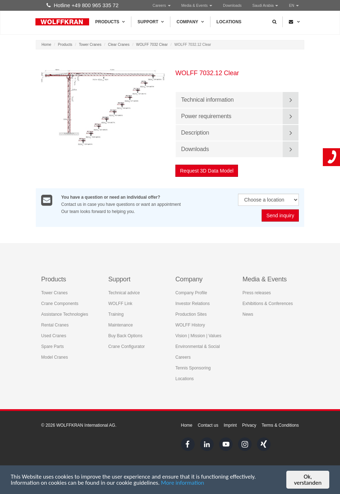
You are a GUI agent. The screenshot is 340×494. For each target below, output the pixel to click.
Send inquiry (280, 215)
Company (190, 21)
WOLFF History (190, 324)
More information (186, 484)
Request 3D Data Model (206, 171)
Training (116, 313)
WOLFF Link (120, 303)
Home (46, 45)
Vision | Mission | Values (198, 335)
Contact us (208, 425)
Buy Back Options (125, 335)
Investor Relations (192, 303)
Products (110, 21)
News (248, 313)
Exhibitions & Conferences (268, 303)
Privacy (249, 425)
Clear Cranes (119, 45)
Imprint (230, 425)
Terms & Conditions (280, 425)
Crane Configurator (126, 346)
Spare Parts (52, 346)
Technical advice (124, 292)
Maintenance (120, 324)
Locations (229, 21)
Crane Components (59, 303)
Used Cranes (53, 335)
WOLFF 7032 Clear (151, 45)
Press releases (257, 292)
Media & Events (196, 5)
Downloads (232, 5)
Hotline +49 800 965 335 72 (82, 5)
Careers (161, 5)
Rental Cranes (55, 324)
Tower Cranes (90, 45)
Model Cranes (54, 356)
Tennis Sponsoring (193, 367)
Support (150, 21)
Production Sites (191, 313)
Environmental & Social (197, 346)
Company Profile (191, 292)
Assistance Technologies (64, 313)
